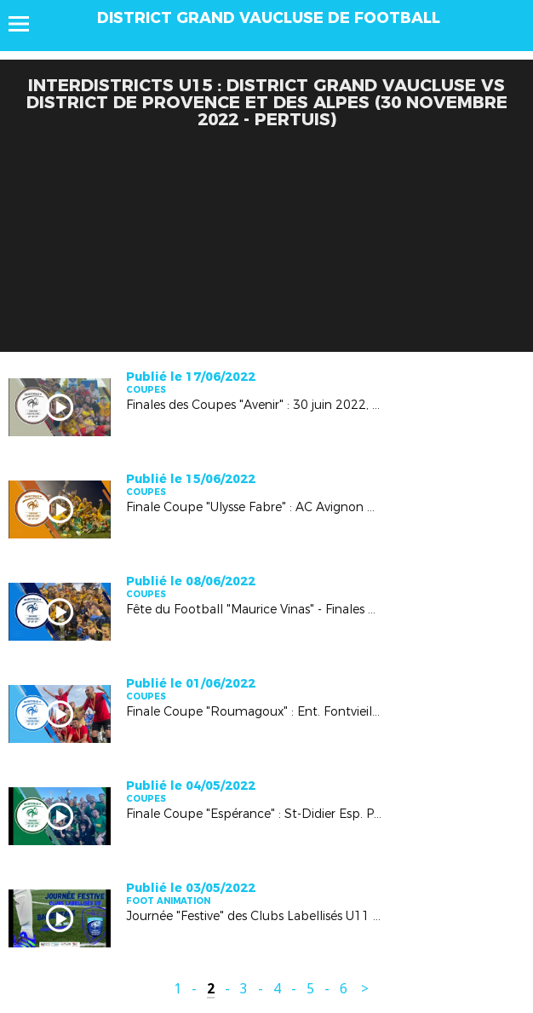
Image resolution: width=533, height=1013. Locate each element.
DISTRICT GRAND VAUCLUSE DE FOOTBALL (268, 18)
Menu (27, 24)
